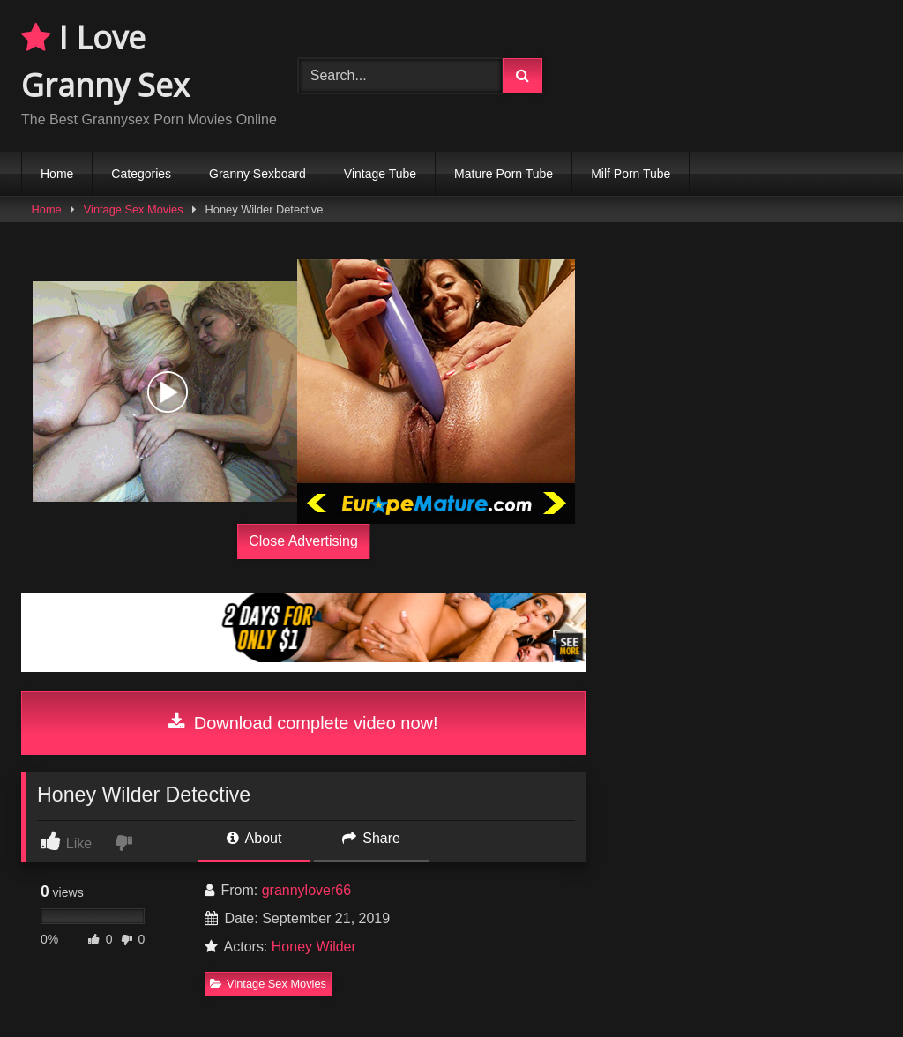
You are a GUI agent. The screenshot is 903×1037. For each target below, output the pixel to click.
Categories (141, 174)
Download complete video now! (302, 723)
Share (371, 838)
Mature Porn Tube (503, 174)
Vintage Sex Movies (133, 209)
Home (57, 174)
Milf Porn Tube (630, 174)
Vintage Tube (380, 174)
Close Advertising (303, 540)
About (254, 838)
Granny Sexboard (257, 174)
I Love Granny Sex (105, 61)
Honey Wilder (314, 946)
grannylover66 (306, 890)
